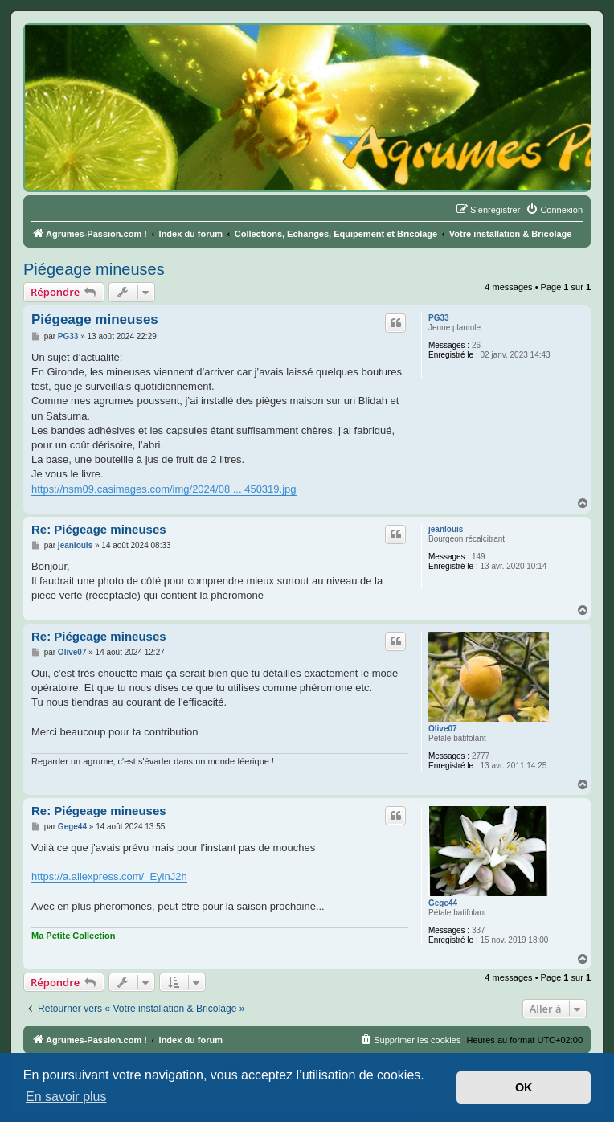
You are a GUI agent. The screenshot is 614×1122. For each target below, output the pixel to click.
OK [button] (524, 1087)
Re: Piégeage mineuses (98, 529)
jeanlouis (445, 529)
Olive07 (442, 728)
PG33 (438, 317)
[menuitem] (554, 210)
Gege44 (442, 903)
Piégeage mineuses (94, 269)
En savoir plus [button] (66, 1097)
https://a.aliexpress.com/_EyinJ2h (109, 876)
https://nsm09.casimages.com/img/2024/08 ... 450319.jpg (164, 489)
